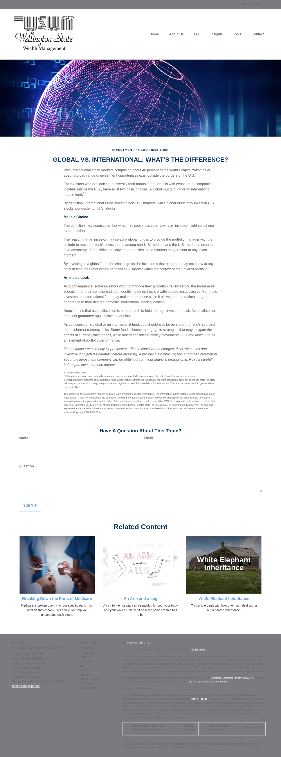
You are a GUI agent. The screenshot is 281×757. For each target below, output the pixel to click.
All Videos (86, 683)
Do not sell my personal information (208, 681)
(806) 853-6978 (249, 4)
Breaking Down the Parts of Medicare (57, 598)
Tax (82, 665)
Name (23, 438)
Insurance (86, 661)
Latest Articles (89, 679)
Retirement (87, 648)
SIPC (204, 699)
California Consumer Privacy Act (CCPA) (232, 678)
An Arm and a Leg (140, 598)
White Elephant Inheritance (223, 598)
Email (148, 438)
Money (84, 670)
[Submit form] (30, 506)
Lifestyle (85, 674)
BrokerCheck (198, 649)
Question (26, 466)
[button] (173, 34)
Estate (84, 657)
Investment (87, 652)
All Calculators (89, 687)
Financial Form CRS (138, 642)
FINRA (194, 699)
